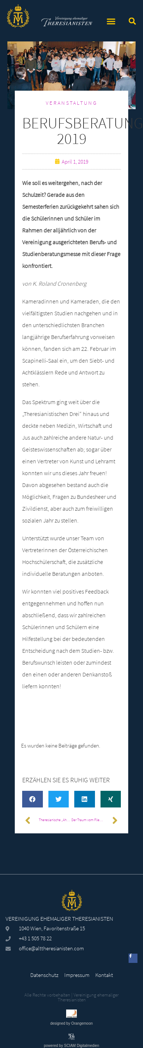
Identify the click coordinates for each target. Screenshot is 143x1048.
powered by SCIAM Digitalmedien (71, 1046)
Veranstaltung (71, 103)
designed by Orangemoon (71, 1023)
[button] (111, 21)
